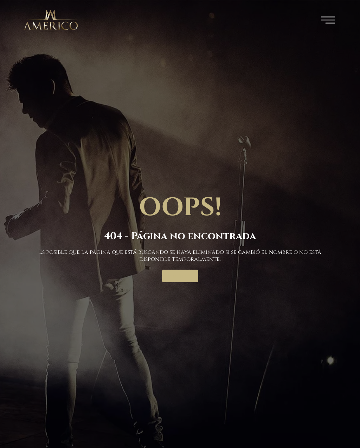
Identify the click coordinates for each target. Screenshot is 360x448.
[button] (328, 21)
